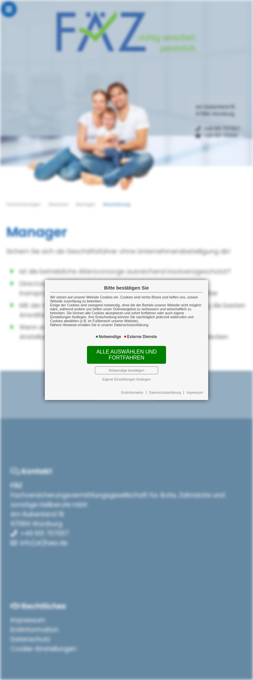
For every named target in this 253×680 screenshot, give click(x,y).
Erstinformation (132, 392)
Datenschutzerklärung (165, 392)
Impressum (195, 392)
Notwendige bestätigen (126, 370)
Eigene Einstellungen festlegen (126, 379)
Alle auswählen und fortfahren (126, 354)
